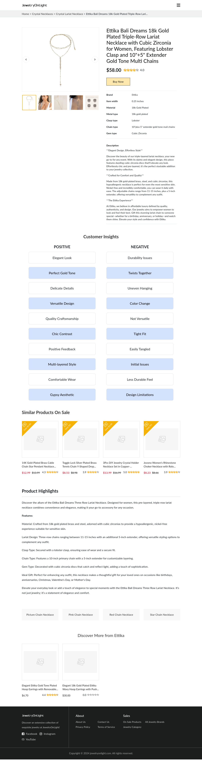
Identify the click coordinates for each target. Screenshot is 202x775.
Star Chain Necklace (162, 622)
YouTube (31, 754)
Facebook (31, 749)
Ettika (135, 94)
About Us (81, 738)
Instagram (49, 749)
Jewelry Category (132, 744)
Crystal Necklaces (42, 13)
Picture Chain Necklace (40, 622)
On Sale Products (132, 738)
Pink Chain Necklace (81, 622)
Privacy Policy (83, 744)
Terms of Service (107, 744)
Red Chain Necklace (121, 622)
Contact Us (104, 738)
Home (25, 13)
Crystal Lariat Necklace (69, 13)
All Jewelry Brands (155, 738)
